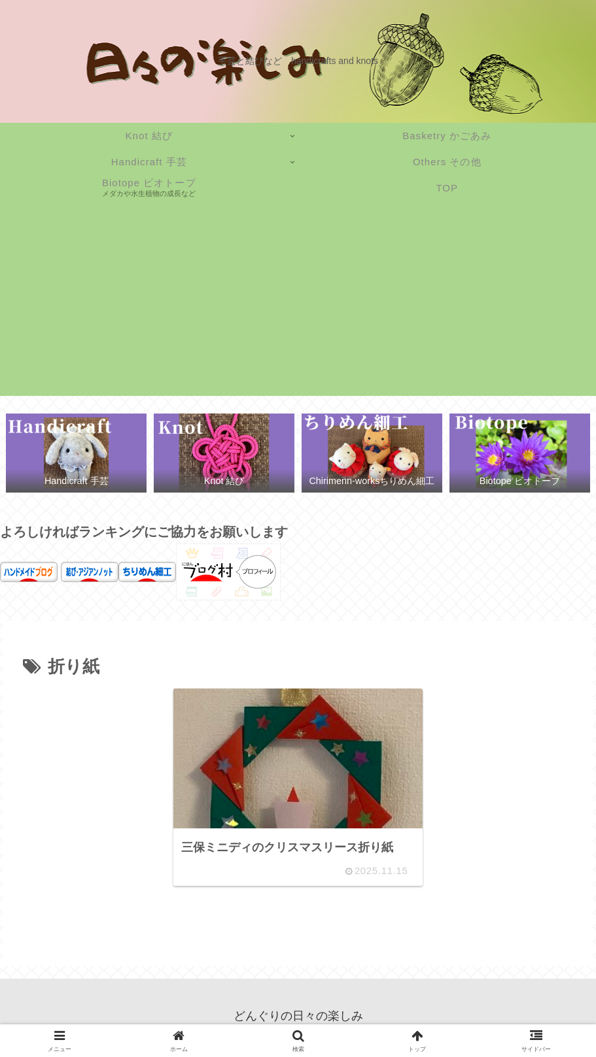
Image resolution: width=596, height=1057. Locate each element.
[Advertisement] (298, 304)
